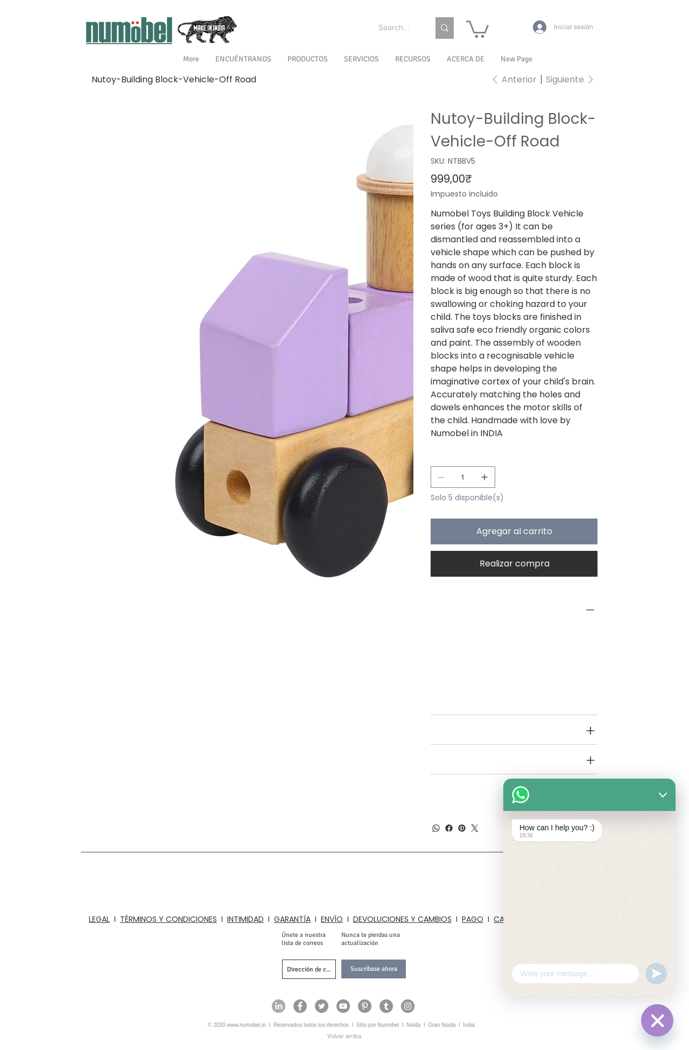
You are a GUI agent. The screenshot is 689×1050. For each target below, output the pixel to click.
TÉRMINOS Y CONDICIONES (168, 919)
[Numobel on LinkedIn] (278, 1006)
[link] (477, 28)
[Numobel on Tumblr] (386, 1006)
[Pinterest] (461, 828)
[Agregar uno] (484, 477)
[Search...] (395, 28)
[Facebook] (449, 828)
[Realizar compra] (514, 564)
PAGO (472, 919)
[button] (466, 59)
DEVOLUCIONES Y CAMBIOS (402, 919)
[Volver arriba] (344, 1036)
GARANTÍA (292, 919)
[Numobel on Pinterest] (364, 1006)
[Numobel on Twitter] (321, 1006)
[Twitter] (474, 828)
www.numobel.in (246, 1025)
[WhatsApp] (436, 828)
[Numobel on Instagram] (407, 1006)
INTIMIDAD (245, 919)
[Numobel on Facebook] (300, 1006)
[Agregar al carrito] (514, 531)
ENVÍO (332, 919)
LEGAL (99, 919)
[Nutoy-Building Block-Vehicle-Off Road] (174, 79)
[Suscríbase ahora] (373, 969)
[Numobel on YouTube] (343, 1006)
